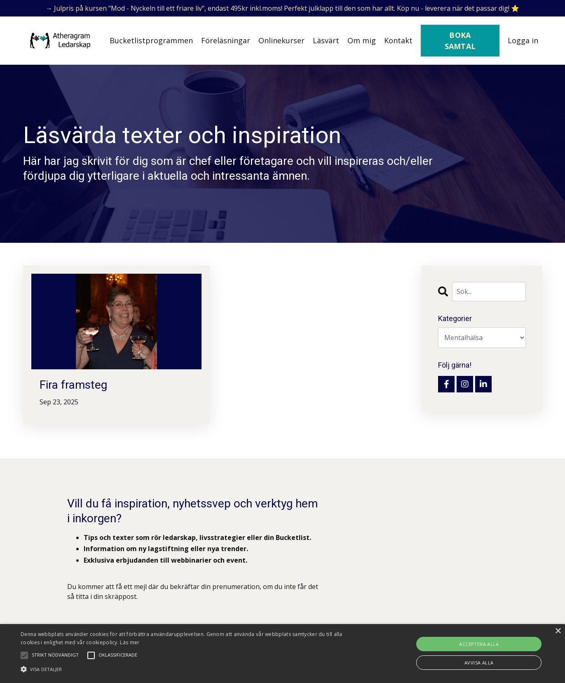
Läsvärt (326, 40)
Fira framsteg (73, 385)
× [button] (558, 631)
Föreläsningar (225, 40)
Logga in (523, 40)
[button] (191, 669)
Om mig (361, 40)
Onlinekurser (281, 40)
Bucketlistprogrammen (151, 40)
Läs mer (129, 642)
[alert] (282, 653)
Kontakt (398, 40)
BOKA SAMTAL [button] (460, 40)
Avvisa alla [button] (478, 663)
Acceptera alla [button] (479, 644)
